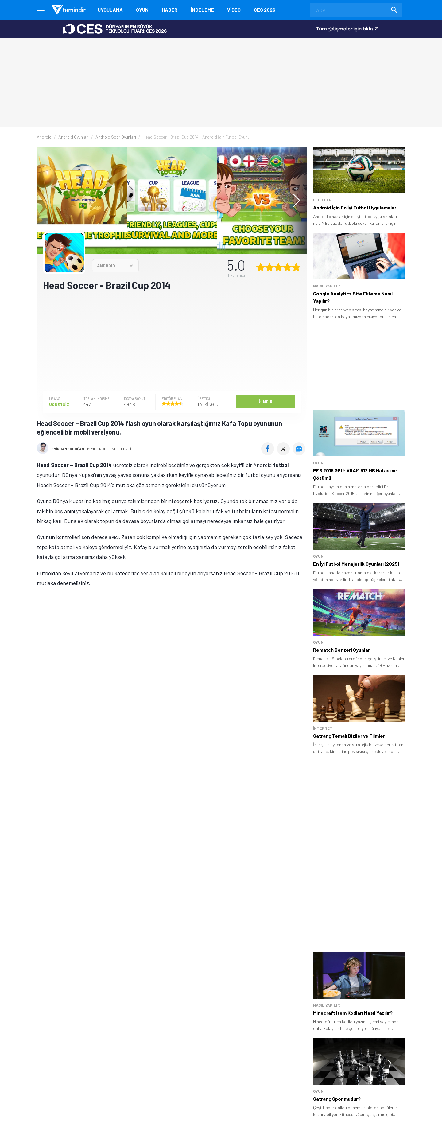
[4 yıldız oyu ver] (287, 267)
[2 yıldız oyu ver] (269, 267)
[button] (293, 200)
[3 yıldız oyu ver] (278, 267)
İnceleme (202, 10)
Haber (169, 10)
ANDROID (106, 265)
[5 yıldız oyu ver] (296, 267)
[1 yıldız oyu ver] (260, 267)
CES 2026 (264, 10)
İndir (265, 401)
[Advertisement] (172, 340)
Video (234, 10)
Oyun (142, 10)
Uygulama (110, 10)
